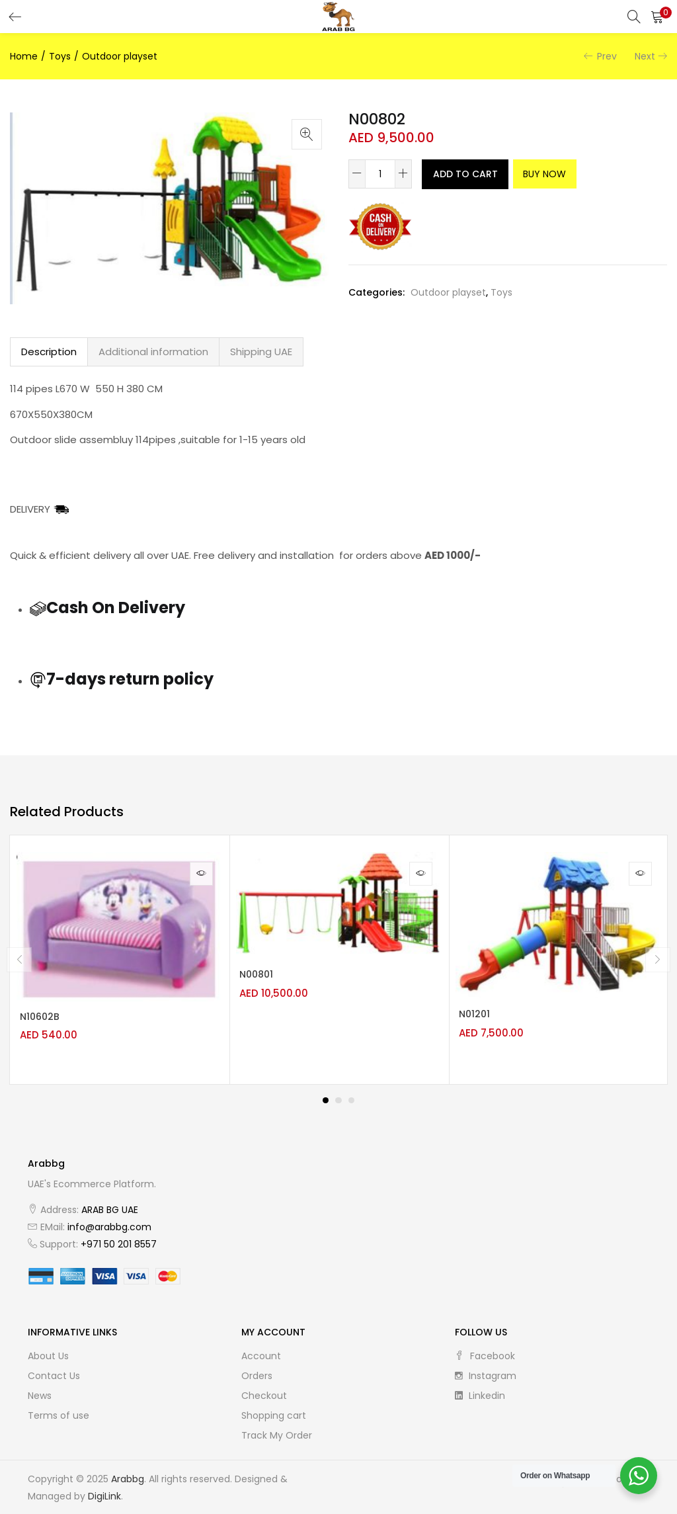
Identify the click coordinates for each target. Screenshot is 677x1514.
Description (49, 351)
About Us (48, 1352)
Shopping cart (273, 1411)
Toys (60, 56)
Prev (607, 56)
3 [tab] (351, 1096)
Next (645, 56)
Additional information (153, 351)
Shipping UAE (261, 351)
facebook (485, 1352)
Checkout (264, 1391)
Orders (256, 1371)
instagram (485, 1371)
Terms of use (58, 1411)
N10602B (46, 1020)
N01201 (481, 1017)
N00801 (263, 977)
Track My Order (276, 1431)
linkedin (480, 1391)
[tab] (49, 351)
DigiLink (104, 1492)
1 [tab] (325, 1096)
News (40, 1391)
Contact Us (54, 1371)
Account (261, 1352)
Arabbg (127, 1475)
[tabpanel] (119, 957)
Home (24, 56)
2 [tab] (338, 1096)
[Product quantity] (380, 174)
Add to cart (473, 174)
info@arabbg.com (109, 1223)
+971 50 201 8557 (119, 1240)
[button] (657, 16)
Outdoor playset (119, 56)
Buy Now (576, 174)
